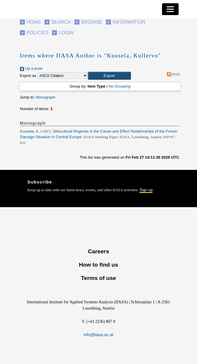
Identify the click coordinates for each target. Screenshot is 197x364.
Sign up (145, 190)
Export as (28, 75)
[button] (109, 76)
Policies (38, 32)
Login (66, 32)
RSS (172, 74)
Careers (98, 251)
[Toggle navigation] (170, 9)
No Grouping (120, 86)
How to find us (98, 265)
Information (128, 22)
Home (34, 22)
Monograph (45, 97)
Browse (91, 22)
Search (61, 22)
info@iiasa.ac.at (98, 334)
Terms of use (98, 278)
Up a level (31, 68)
